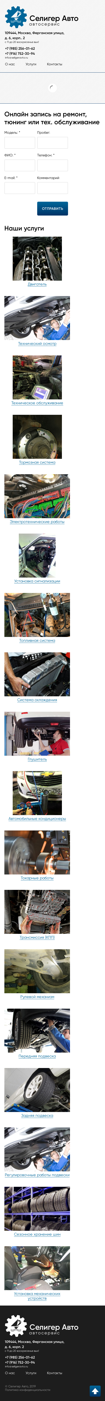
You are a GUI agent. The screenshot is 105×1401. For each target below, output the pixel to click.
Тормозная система (37, 462)
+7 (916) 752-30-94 (20, 53)
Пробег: (52, 137)
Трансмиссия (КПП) (37, 937)
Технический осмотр (37, 343)
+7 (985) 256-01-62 (20, 48)
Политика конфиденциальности (27, 1390)
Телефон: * (52, 160)
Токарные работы (37, 878)
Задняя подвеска (37, 1115)
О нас (10, 64)
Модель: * (19, 137)
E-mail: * (19, 183)
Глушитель (37, 759)
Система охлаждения (37, 699)
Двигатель (37, 284)
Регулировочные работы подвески (37, 1174)
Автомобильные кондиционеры (37, 818)
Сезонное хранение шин (37, 1234)
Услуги (31, 64)
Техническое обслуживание (37, 403)
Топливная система (37, 640)
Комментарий (52, 183)
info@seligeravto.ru (16, 57)
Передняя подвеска (37, 1056)
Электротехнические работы (37, 521)
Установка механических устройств (37, 1295)
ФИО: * (19, 160)
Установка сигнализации (37, 581)
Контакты (54, 64)
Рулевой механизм (37, 996)
